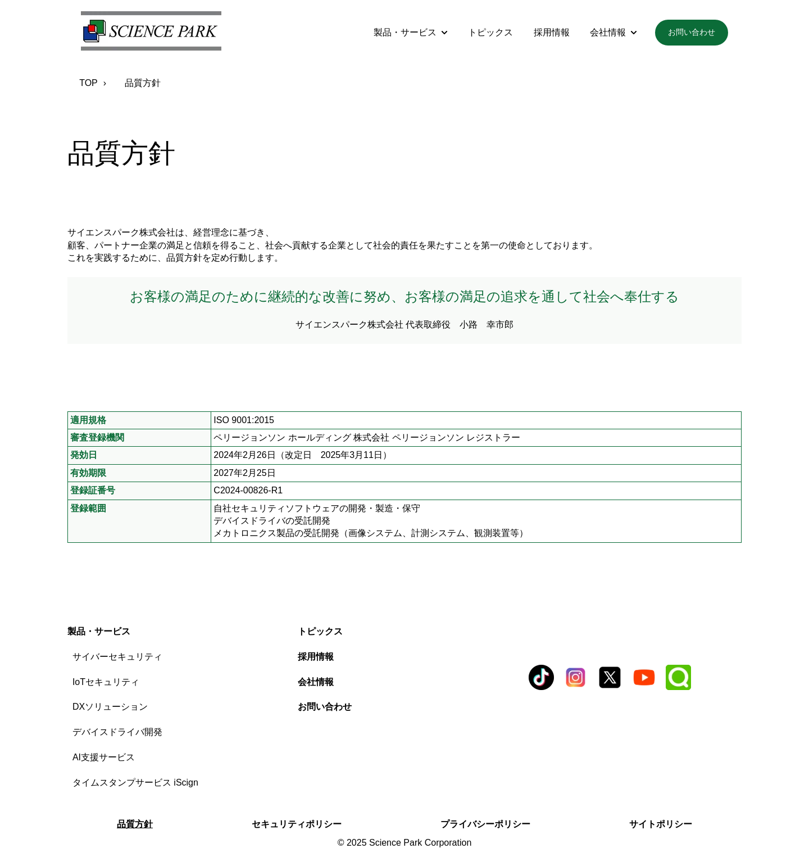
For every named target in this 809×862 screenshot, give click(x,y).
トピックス (490, 32)
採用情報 (552, 32)
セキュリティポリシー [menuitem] (297, 824)
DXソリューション (110, 706)
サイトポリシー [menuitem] (660, 824)
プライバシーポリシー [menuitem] (485, 824)
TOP (88, 83)
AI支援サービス (103, 757)
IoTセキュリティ (105, 682)
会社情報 (608, 32)
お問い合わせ (691, 32)
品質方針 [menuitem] (135, 824)
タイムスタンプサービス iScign (135, 782)
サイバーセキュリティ (117, 656)
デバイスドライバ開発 (117, 732)
